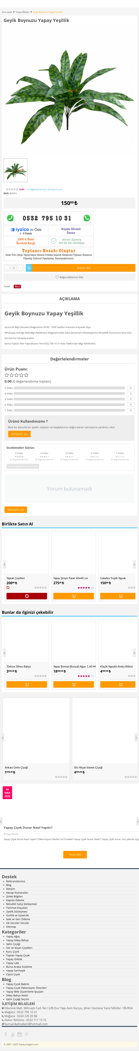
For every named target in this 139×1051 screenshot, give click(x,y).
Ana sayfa (7, 12)
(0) (36, 189)
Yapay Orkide (14, 959)
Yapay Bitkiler (22, 12)
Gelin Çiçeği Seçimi (17, 999)
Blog (8, 885)
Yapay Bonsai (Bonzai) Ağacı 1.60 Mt (74, 666)
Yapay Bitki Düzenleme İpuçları (25, 991)
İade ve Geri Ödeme (18, 919)
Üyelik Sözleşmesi (16, 911)
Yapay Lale (12, 963)
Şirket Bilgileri (14, 896)
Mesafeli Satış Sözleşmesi (21, 904)
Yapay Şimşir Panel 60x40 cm (70, 578)
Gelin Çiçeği (13, 944)
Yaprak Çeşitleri (15, 578)
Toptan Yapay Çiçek (18, 955)
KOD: (6, 193)
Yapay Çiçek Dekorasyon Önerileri (26, 988)
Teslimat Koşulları (17, 907)
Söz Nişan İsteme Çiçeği (88, 767)
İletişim (10, 889)
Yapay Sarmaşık (15, 970)
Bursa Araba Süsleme (19, 966)
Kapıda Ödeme (15, 900)
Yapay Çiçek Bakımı (17, 984)
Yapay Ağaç (13, 936)
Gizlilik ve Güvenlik (17, 915)
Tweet (7, 286)
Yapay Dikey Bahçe (17, 940)
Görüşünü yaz (54, 189)
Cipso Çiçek (13, 974)
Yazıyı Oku (75, 854)
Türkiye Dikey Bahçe (18, 666)
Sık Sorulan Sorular (17, 923)
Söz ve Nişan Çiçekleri (19, 947)
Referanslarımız (15, 881)
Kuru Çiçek (12, 951)
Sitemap (11, 926)
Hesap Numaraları (17, 892)
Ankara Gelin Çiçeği (16, 767)
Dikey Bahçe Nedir (17, 995)
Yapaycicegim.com (28, 1044)
